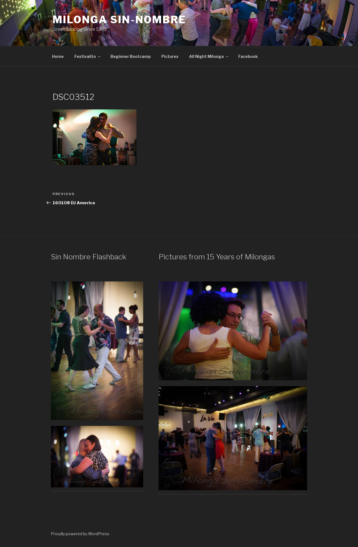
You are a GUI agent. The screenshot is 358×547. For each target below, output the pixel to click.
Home (58, 56)
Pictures (169, 56)
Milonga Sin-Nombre (119, 19)
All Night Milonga (209, 56)
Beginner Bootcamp (130, 56)
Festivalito (87, 56)
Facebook (248, 56)
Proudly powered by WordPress (80, 533)
